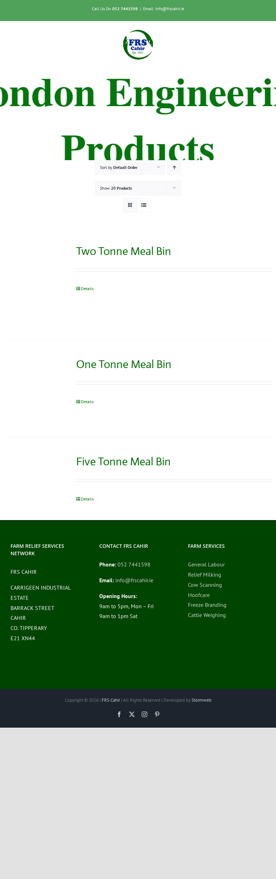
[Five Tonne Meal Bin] (34, 477)
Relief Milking (204, 574)
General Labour (206, 564)
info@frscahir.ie (134, 580)
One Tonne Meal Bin (123, 364)
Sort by (118, 167)
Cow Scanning (205, 584)
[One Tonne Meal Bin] (34, 388)
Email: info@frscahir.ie (163, 8)
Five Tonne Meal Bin (123, 461)
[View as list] (144, 205)
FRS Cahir (111, 700)
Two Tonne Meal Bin (123, 251)
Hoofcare (199, 594)
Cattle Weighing (207, 614)
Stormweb (201, 700)
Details (87, 288)
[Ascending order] (174, 167)
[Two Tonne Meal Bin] (34, 283)
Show (116, 188)
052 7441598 (125, 8)
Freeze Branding (207, 604)
